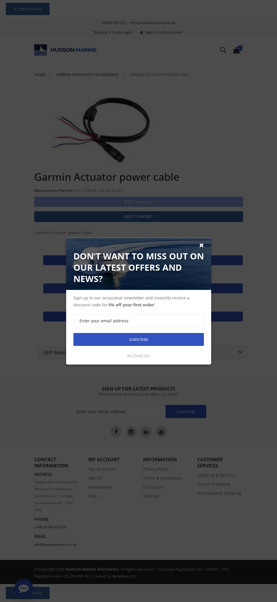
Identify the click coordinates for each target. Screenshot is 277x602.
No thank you (138, 354)
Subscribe (138, 339)
